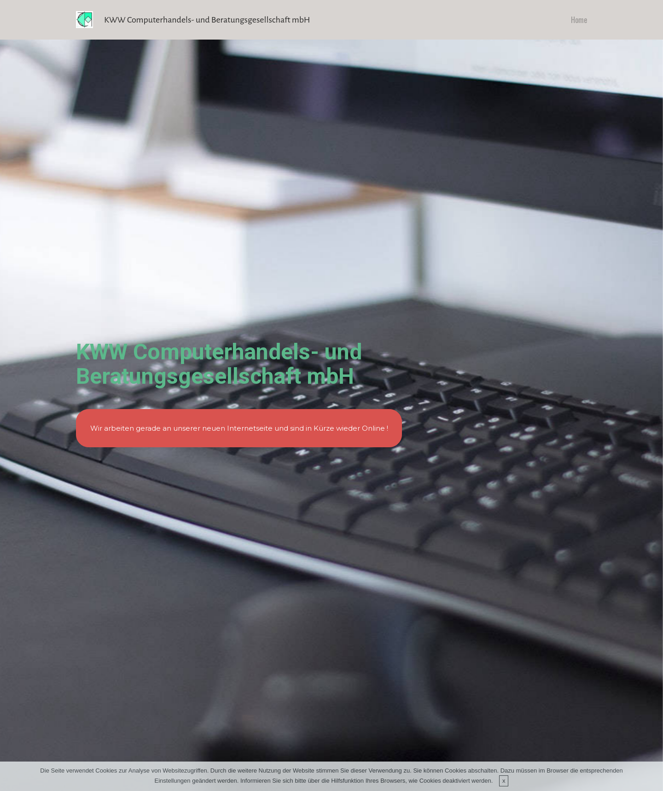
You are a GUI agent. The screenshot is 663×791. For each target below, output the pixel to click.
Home (579, 19)
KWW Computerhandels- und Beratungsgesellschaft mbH (207, 19)
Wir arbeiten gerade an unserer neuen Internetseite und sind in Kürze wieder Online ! (239, 428)
